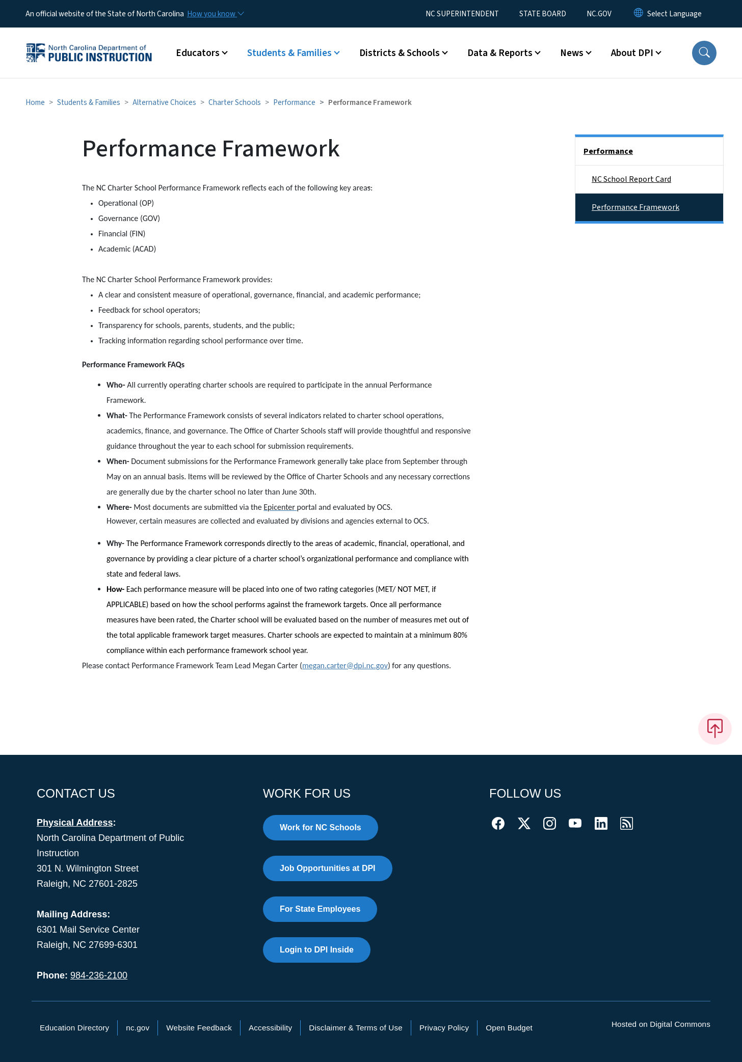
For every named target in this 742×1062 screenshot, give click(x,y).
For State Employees (320, 909)
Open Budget (509, 1027)
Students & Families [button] (289, 53)
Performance (294, 102)
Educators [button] (198, 53)
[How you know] (215, 13)
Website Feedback (199, 1027)
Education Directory (74, 1027)
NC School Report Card (631, 179)
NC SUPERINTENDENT (462, 13)
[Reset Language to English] (638, 13)
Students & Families (88, 102)
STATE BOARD (542, 13)
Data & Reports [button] (500, 53)
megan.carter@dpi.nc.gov (345, 665)
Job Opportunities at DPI (328, 868)
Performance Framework (635, 207)
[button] (704, 53)
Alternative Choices (164, 102)
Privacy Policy (444, 1027)
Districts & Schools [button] (399, 53)
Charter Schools (234, 102)
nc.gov (137, 1027)
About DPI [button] (632, 53)
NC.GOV (599, 13)
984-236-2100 (98, 975)
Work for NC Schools (320, 827)
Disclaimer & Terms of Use (356, 1027)
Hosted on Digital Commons (661, 1024)
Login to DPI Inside (317, 949)
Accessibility (270, 1027)
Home (35, 102)
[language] (674, 13)
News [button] (572, 53)
